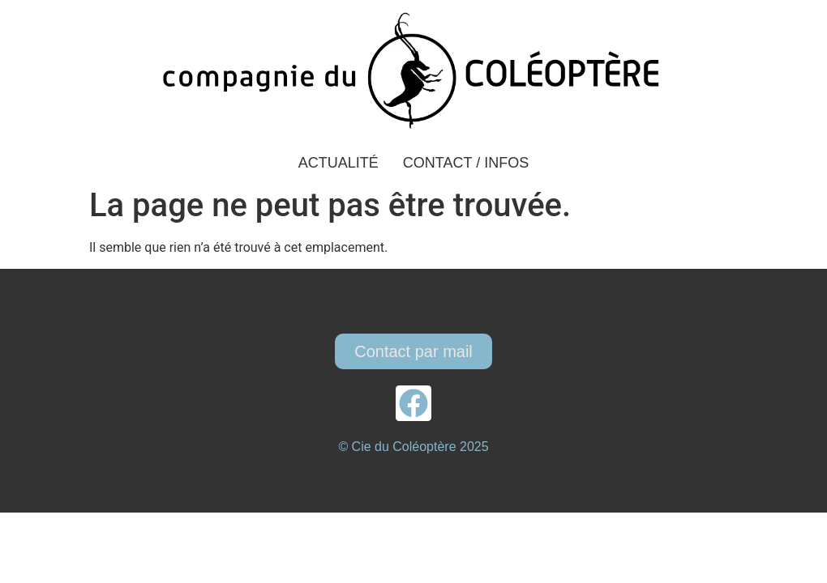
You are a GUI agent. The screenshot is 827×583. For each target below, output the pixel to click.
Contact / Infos (466, 163)
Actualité (338, 163)
